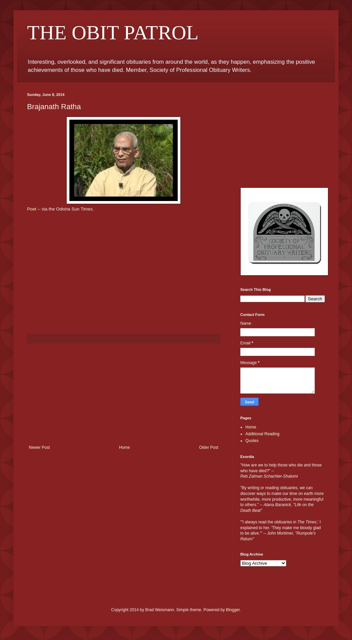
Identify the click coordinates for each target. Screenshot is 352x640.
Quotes (252, 440)
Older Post (208, 447)
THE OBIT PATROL (113, 32)
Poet (31, 209)
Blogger (233, 609)
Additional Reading (262, 434)
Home (124, 447)
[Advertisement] (123, 394)
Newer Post (39, 447)
